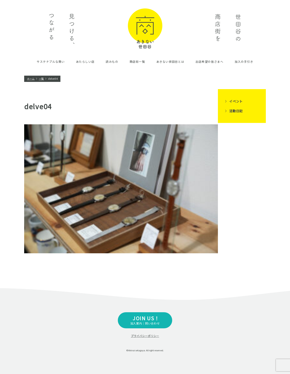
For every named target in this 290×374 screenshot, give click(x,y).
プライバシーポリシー (145, 335)
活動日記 (236, 110)
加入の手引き (244, 62)
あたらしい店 (85, 62)
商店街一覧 (137, 62)
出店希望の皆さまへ (210, 62)
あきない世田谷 (145, 28)
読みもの (112, 62)
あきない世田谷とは (170, 62)
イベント (236, 101)
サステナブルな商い (51, 62)
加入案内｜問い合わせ (145, 320)
